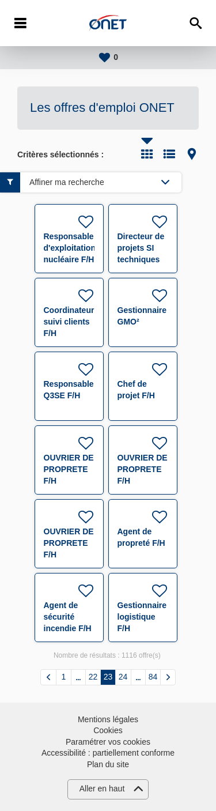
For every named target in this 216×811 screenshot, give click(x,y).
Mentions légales (108, 719)
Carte (192, 154)
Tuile (147, 154)
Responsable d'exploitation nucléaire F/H (70, 248)
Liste (169, 154)
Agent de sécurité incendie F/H (68, 617)
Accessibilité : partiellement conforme (108, 752)
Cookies (108, 730)
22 (93, 676)
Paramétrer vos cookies (108, 741)
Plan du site (108, 764)
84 (153, 676)
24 (123, 676)
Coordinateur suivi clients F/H (69, 321)
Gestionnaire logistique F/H (142, 617)
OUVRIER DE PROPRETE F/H (69, 469)
